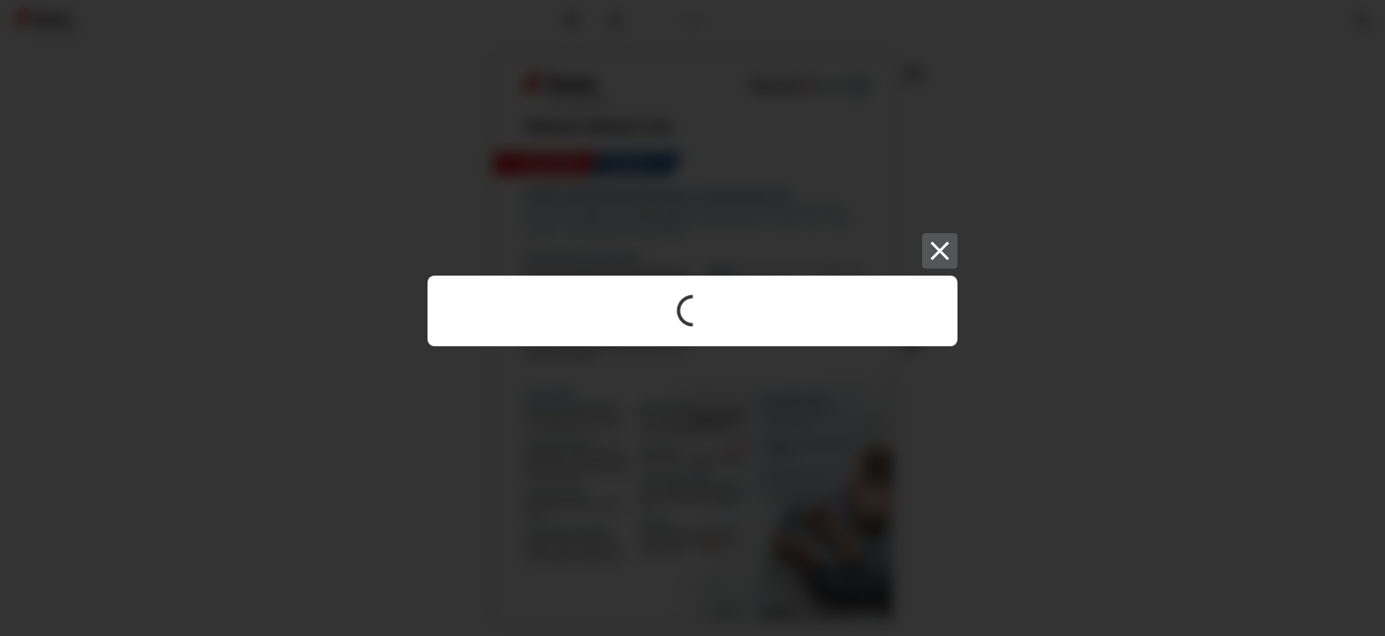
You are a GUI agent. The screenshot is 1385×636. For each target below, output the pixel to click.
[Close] (939, 251)
